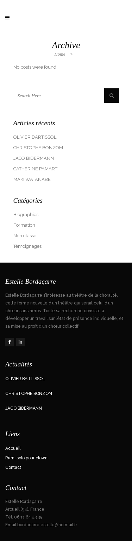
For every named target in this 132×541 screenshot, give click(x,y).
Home (59, 54)
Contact (13, 467)
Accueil (12, 448)
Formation (24, 225)
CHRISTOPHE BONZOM (38, 147)
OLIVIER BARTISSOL (34, 137)
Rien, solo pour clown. (27, 457)
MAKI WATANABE (32, 179)
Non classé (24, 235)
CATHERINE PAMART (35, 168)
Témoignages (27, 246)
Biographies (25, 214)
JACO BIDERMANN (33, 158)
